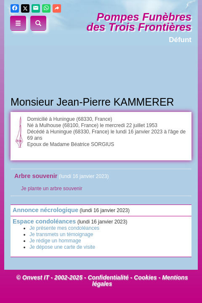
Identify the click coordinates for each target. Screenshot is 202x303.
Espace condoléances (44, 221)
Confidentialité (108, 277)
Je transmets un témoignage (61, 234)
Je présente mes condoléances (64, 228)
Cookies (145, 277)
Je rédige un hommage (55, 241)
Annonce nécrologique (45, 210)
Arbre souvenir (35, 176)
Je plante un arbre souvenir (51, 188)
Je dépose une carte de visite (62, 247)
